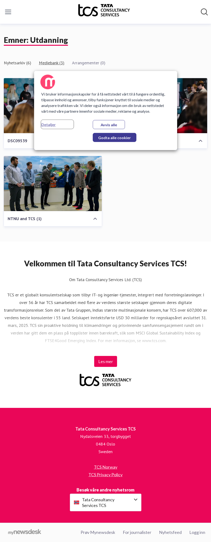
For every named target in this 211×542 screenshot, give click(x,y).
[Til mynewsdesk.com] (25, 532)
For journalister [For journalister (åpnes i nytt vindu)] (137, 532)
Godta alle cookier (114, 137)
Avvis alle (109, 124)
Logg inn (197, 532)
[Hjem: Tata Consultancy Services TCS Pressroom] (104, 12)
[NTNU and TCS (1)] (53, 183)
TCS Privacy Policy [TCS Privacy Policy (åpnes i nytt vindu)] (105, 474)
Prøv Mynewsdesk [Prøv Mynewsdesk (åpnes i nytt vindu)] (98, 532)
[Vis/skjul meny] (8, 12)
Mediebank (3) (51, 63)
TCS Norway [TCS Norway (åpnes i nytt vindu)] (105, 467)
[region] (105, 110)
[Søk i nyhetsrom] (204, 12)
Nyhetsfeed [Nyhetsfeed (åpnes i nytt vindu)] (170, 532)
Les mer (105, 361)
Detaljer (48, 124)
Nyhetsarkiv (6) (17, 63)
